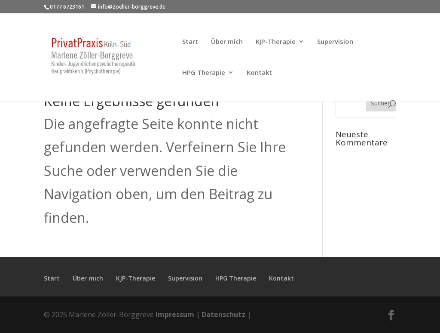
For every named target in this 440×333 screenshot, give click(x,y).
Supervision (335, 42)
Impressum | (178, 314)
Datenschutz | (226, 314)
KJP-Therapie (276, 42)
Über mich (227, 42)
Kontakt (259, 73)
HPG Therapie (203, 73)
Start (190, 42)
